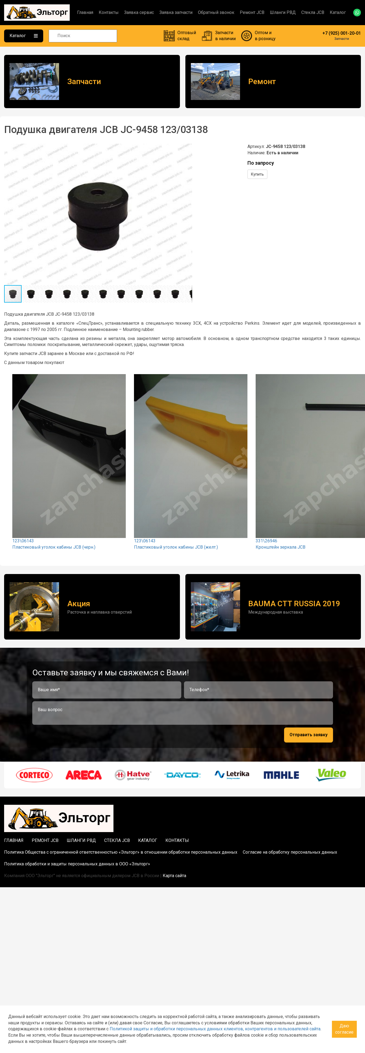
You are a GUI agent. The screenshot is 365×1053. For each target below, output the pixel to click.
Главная (85, 12)
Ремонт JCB (252, 12)
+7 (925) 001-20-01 (341, 33)
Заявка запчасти (175, 12)
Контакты (109, 12)
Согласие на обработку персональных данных (290, 852)
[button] (187, 148)
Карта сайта (174, 875)
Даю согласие (344, 1029)
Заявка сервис (139, 12)
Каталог (338, 12)
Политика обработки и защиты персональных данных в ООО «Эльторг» (77, 863)
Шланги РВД (283, 12)
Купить (257, 174)
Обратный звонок (216, 12)
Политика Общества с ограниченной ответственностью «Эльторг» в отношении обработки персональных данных (120, 852)
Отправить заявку (309, 734)
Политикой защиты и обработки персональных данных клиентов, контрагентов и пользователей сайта (215, 1028)
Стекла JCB (312, 12)
